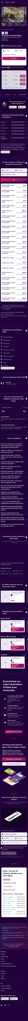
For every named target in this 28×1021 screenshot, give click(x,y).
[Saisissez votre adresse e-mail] (15, 827)
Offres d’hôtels (6, 928)
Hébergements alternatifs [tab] (10, 867)
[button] (2, 2)
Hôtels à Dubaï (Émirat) (9, 929)
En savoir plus (5, 309)
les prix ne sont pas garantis (13, 912)
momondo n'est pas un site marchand (14, 917)
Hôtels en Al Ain (6, 897)
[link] (17, 613)
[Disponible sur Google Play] (13, 107)
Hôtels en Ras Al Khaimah (9, 885)
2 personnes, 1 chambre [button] (9, 54)
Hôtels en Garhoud (7, 889)
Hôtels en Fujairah (7, 895)
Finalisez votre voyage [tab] (9, 873)
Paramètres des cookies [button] (6, 319)
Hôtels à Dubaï (19, 929)
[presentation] (22, 107)
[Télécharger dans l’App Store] (22, 107)
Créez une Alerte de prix (18, 707)
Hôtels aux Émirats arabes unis (17, 928)
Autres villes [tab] (6, 863)
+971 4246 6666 (6, 43)
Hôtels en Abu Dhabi (8, 881)
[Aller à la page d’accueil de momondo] (10, 2)
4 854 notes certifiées (15, 45)
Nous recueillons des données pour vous (14, 919)
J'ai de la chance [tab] (8, 870)
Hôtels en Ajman (7, 887)
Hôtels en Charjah (7, 883)
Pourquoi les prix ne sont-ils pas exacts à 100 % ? (14, 922)
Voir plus (24, 602)
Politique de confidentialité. (14, 841)
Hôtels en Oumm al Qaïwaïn (9, 893)
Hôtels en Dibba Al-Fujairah (9, 891)
